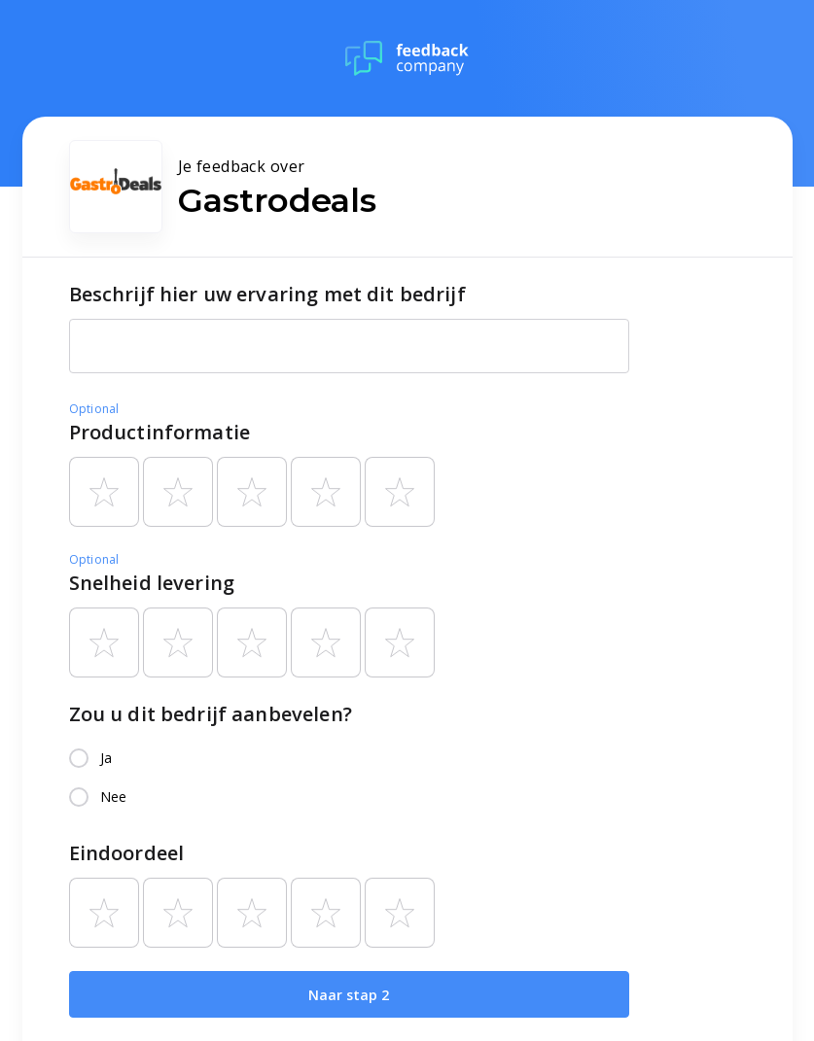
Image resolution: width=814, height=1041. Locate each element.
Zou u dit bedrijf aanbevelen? (210, 714)
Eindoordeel (127, 853)
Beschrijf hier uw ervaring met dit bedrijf (267, 294)
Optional (94, 408)
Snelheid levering (152, 583)
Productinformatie (160, 432)
